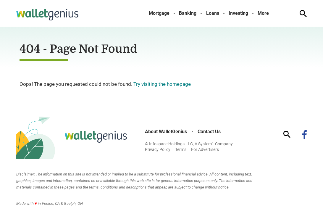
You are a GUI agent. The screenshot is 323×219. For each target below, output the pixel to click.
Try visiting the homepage (162, 84)
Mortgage (159, 13)
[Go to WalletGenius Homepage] (47, 15)
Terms (180, 149)
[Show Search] (303, 13)
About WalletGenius (166, 131)
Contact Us (209, 131)
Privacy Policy (157, 149)
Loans (212, 13)
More (263, 13)
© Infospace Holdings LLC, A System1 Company (189, 143)
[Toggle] (273, 13)
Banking (187, 13)
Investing (238, 13)
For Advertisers (205, 149)
